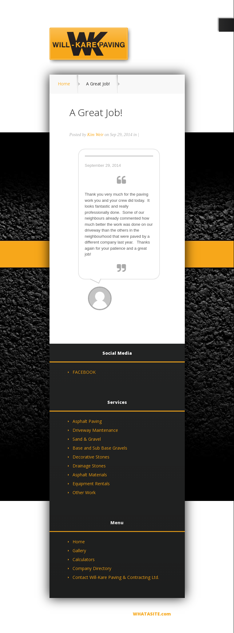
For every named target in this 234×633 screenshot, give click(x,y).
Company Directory (92, 568)
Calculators (84, 559)
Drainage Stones (89, 466)
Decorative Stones (91, 457)
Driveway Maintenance (95, 430)
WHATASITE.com (152, 614)
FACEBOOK (84, 372)
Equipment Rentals (91, 483)
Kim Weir (95, 134)
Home (64, 84)
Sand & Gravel (87, 439)
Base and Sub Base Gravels (100, 448)
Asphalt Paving (87, 421)
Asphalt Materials (90, 475)
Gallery (79, 550)
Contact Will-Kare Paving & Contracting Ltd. (116, 577)
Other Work (84, 492)
